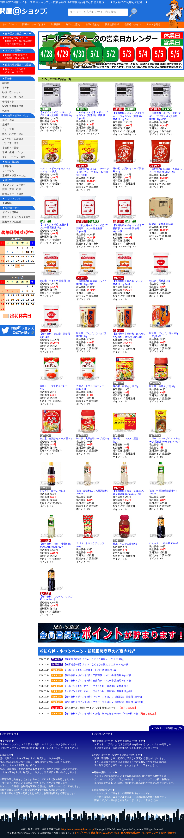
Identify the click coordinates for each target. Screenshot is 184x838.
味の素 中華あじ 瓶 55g (162, 386)
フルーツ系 (8, 170)
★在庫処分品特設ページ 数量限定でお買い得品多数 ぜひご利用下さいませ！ (17, 41)
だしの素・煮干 (10, 143)
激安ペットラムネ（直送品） (17, 217)
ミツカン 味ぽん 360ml (52, 491)
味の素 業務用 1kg (159, 280)
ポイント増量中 (10, 212)
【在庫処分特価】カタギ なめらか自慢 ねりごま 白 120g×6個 (96, 664)
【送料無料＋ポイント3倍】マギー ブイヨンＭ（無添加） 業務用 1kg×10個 (165, 116)
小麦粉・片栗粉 (10, 147)
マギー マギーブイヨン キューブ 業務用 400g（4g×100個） (165, 440)
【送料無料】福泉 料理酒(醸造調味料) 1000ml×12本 (55, 545)
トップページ (10, 24)
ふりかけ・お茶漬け (12, 138)
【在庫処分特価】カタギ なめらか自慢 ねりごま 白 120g (94, 659)
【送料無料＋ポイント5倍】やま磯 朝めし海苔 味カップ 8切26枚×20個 (101, 713)
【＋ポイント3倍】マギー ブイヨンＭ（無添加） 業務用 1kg (56, 114)
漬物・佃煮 (8, 120)
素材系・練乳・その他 (14, 175)
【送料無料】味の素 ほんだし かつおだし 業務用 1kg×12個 (129, 335)
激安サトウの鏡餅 (11, 221)
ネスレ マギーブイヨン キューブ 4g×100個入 (55, 170)
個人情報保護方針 (130, 832)
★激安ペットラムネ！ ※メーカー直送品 (14, 71)
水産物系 (7, 166)
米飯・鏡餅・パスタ (12, 152)
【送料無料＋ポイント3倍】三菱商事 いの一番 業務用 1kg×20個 (128, 228)
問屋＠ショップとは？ (34, 24)
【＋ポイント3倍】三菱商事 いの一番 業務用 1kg (55, 226)
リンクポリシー (150, 832)
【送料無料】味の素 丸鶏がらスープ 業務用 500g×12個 (165, 170)
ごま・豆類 (8, 129)
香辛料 (5, 87)
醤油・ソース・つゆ (12, 97)
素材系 (5, 124)
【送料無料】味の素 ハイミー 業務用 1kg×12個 (92, 283)
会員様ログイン (133, 24)
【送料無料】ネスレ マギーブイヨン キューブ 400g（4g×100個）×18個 (92, 172)
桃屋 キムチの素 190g (125, 543)
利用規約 (55, 24)
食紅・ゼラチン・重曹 (14, 157)
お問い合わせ (93, 24)
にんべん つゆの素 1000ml (163, 543)
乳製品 (5, 110)
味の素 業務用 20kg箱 (161, 224)
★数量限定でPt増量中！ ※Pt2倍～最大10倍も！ (15, 57)
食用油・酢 (8, 101)
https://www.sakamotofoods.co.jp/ (78, 829)
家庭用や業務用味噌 (12, 106)
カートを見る (153, 24)
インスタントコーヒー (14, 184)
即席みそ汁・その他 (12, 194)
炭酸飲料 (7, 203)
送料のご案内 (73, 24)
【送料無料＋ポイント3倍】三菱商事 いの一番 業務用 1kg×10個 (92, 228)
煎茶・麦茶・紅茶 (11, 189)
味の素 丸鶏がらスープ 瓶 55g (92, 438)
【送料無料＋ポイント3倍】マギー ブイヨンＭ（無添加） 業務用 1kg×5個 (128, 116)
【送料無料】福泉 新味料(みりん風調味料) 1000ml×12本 (128, 493)
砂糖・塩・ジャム (11, 92)
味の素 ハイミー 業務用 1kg (55, 280)
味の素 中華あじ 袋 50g (125, 386)
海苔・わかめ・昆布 (12, 134)
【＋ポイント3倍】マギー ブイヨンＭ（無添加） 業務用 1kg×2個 (92, 115)
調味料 (5, 83)
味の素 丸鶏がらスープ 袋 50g (56, 438)
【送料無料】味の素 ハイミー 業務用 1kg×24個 (129, 283)
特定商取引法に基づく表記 (105, 832)
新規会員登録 (112, 24)
